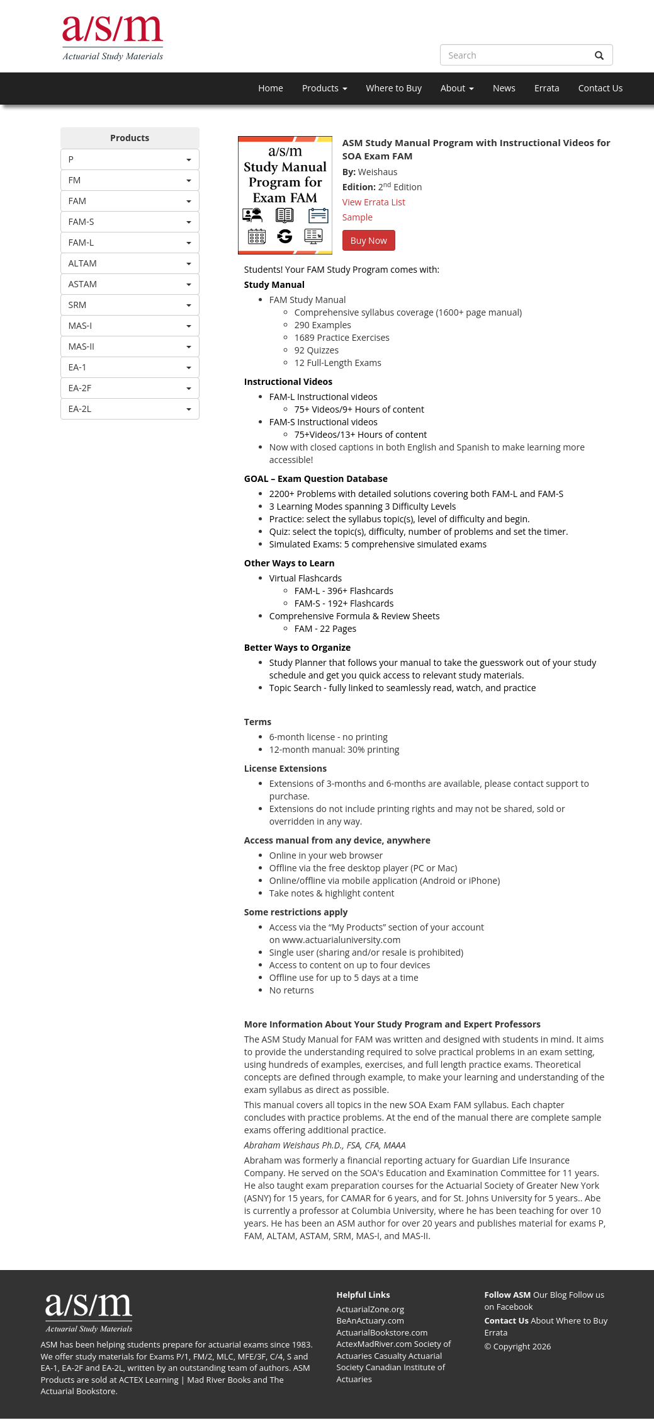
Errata (547, 88)
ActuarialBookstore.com (382, 1332)
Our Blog (550, 1294)
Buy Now (369, 240)
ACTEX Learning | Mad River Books (185, 1379)
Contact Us (600, 88)
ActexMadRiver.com (374, 1343)
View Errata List (373, 202)
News (504, 88)
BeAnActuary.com (371, 1320)
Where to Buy (394, 88)
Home (270, 88)
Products (324, 88)
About (457, 88)
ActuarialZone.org (371, 1309)
